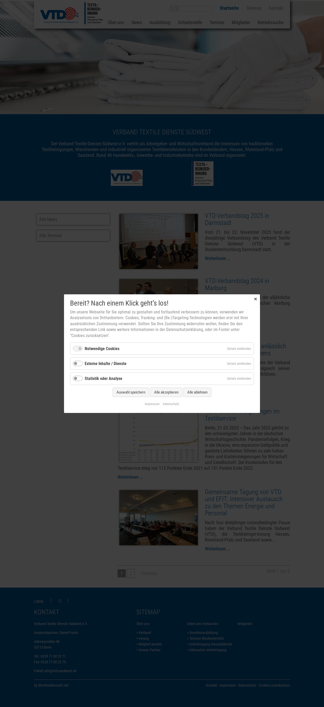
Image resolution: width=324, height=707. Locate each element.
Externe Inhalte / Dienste (105, 363)
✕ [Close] (255, 298)
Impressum (152, 404)
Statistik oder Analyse (103, 378)
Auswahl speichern (131, 392)
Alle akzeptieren (166, 392)
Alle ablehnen (197, 392)
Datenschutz (171, 404)
